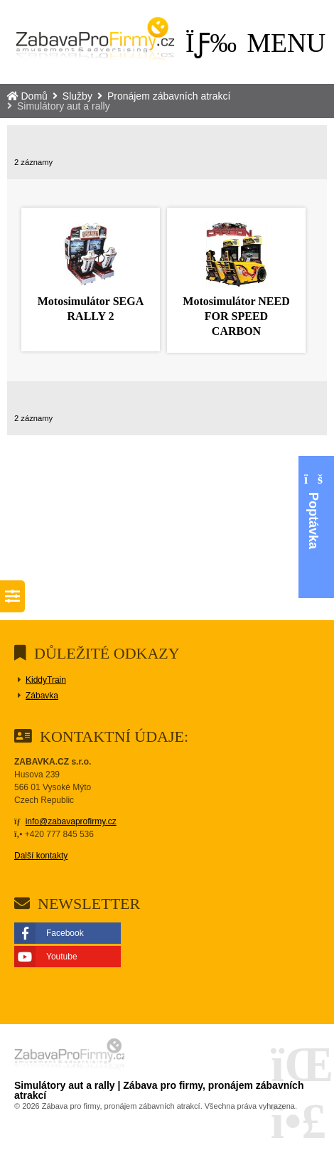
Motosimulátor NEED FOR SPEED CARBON (236, 316)
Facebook (65, 933)
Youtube (61, 957)
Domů (95, 42)
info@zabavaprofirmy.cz (71, 821)
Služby (77, 96)
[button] (255, 43)
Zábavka (42, 696)
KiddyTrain (46, 680)
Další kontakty (41, 856)
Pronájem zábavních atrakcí (169, 96)
